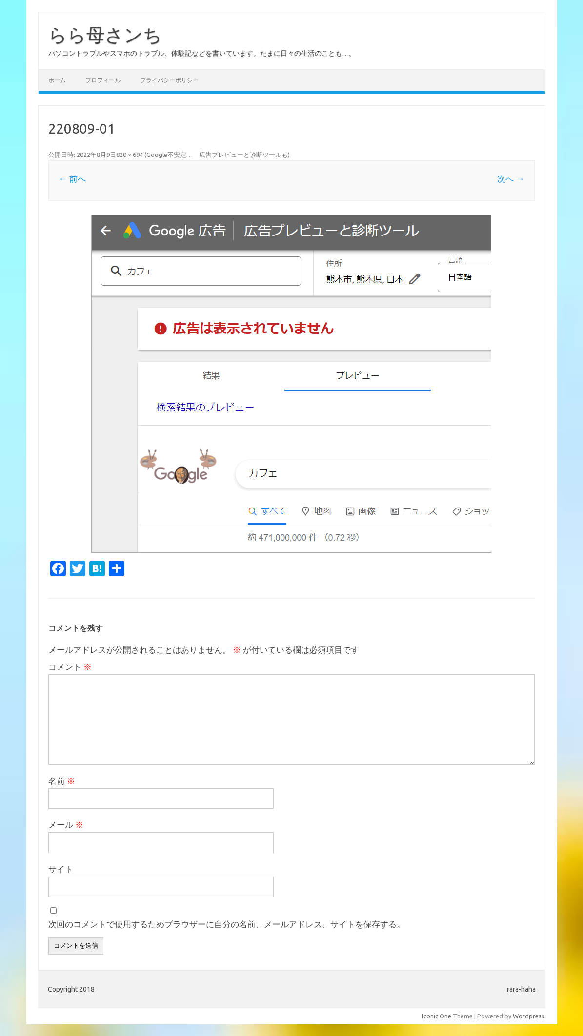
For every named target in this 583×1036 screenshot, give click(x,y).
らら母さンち (105, 34)
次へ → (510, 178)
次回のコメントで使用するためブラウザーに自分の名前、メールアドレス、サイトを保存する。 (226, 924)
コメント (70, 666)
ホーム (57, 80)
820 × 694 (129, 154)
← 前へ (72, 178)
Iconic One (436, 1016)
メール (65, 824)
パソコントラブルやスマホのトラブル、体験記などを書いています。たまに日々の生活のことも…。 (202, 53)
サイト (60, 869)
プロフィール (103, 80)
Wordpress (528, 1016)
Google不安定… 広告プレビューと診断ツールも (217, 154)
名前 (61, 780)
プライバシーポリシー (169, 80)
